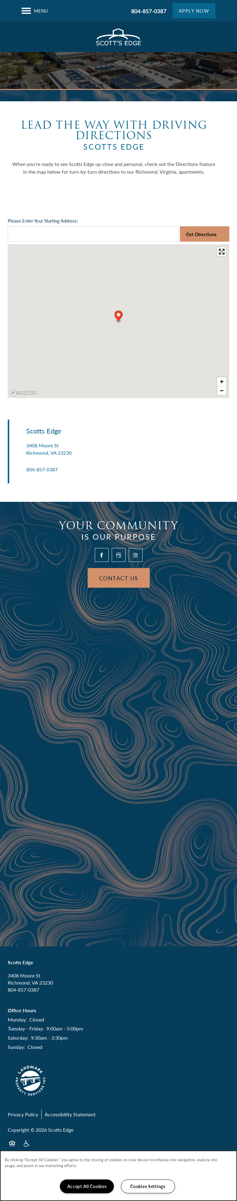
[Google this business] (119, 555)
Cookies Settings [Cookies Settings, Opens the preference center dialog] (147, 1186)
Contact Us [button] (118, 578)
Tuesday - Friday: (26, 1028)
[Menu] (35, 11)
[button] (194, 10)
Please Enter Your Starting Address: (43, 221)
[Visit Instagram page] (136, 555)
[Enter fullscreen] (221, 251)
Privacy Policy (23, 1114)
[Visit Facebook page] (102, 555)
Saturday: (18, 1037)
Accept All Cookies (87, 1186)
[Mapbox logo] (23, 392)
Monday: (17, 1019)
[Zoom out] (221, 390)
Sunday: (16, 1046)
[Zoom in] (221, 381)
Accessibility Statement (70, 1114)
